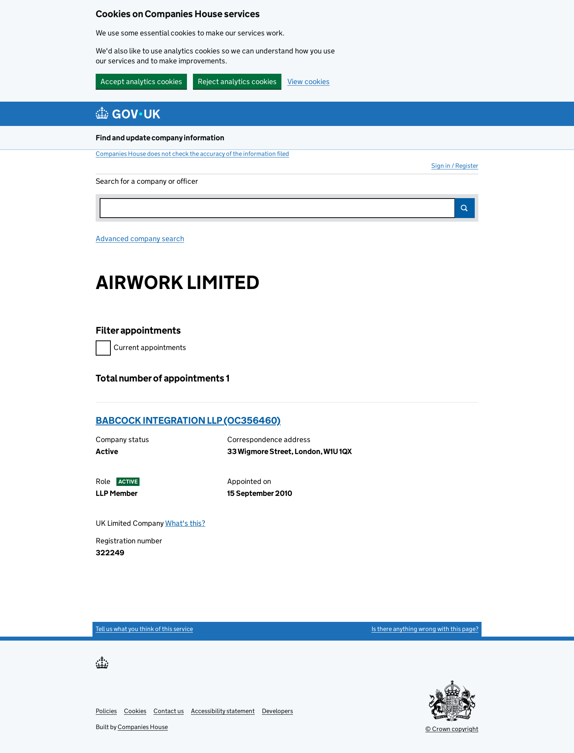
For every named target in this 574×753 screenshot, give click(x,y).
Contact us (168, 711)
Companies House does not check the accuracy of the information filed (192, 153)
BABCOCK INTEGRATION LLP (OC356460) (188, 420)
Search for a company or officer (147, 181)
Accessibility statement (223, 711)
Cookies (135, 711)
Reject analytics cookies (237, 81)
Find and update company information (160, 137)
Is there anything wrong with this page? (425, 629)
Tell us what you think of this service (144, 629)
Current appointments (141, 348)
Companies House (143, 727)
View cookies (308, 81)
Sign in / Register (454, 165)
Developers (277, 711)
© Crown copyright (451, 729)
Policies (106, 711)
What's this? (185, 523)
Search (465, 208)
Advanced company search (140, 238)
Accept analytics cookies (141, 81)
